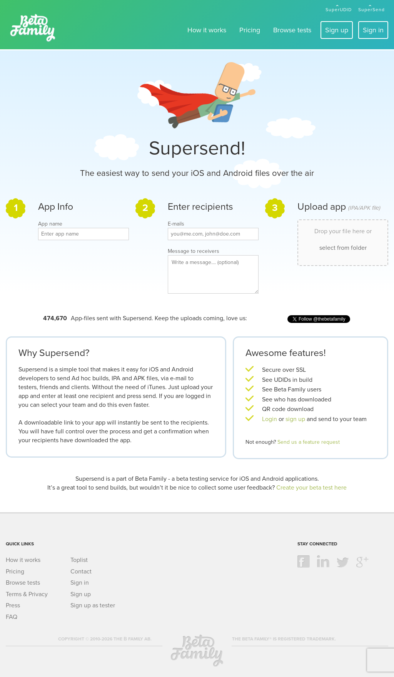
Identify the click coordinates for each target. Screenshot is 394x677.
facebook (303, 561)
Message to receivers (193, 251)
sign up (296, 419)
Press (13, 605)
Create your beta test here (311, 487)
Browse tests (292, 30)
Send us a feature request (308, 442)
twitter (343, 561)
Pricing (249, 30)
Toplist (79, 560)
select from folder (343, 248)
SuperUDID (339, 9)
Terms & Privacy (27, 594)
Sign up (336, 30)
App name (50, 224)
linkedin (323, 561)
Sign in (373, 30)
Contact (81, 571)
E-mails (176, 224)
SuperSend (371, 9)
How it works (206, 30)
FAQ (11, 617)
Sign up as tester (92, 605)
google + (362, 561)
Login (269, 419)
